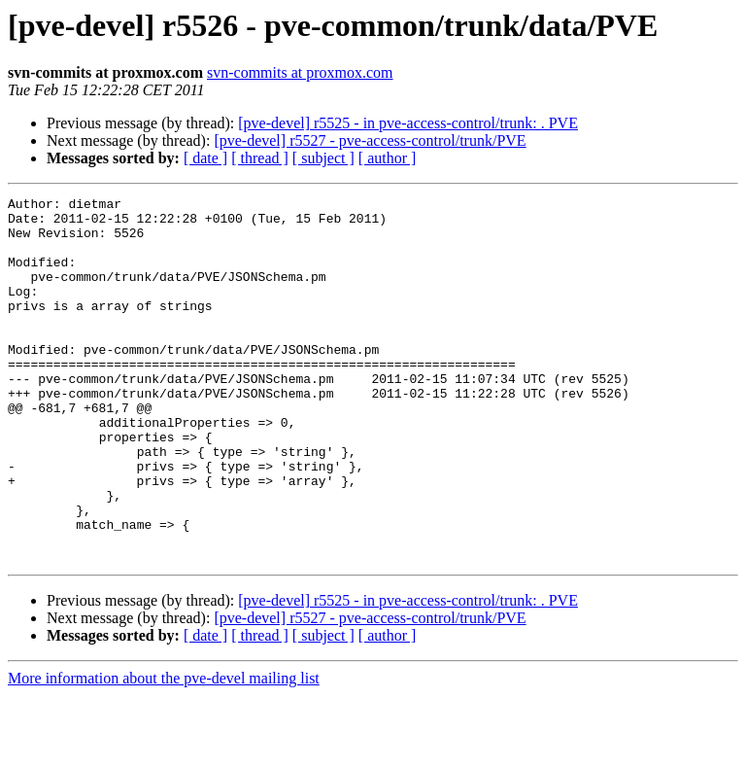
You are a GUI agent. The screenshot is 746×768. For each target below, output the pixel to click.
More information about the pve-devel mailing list (164, 751)
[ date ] (205, 158)
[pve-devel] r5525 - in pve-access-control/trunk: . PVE (408, 123)
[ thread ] (259, 158)
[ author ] (387, 158)
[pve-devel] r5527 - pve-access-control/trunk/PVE (370, 140)
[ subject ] (323, 158)
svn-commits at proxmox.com (300, 72)
